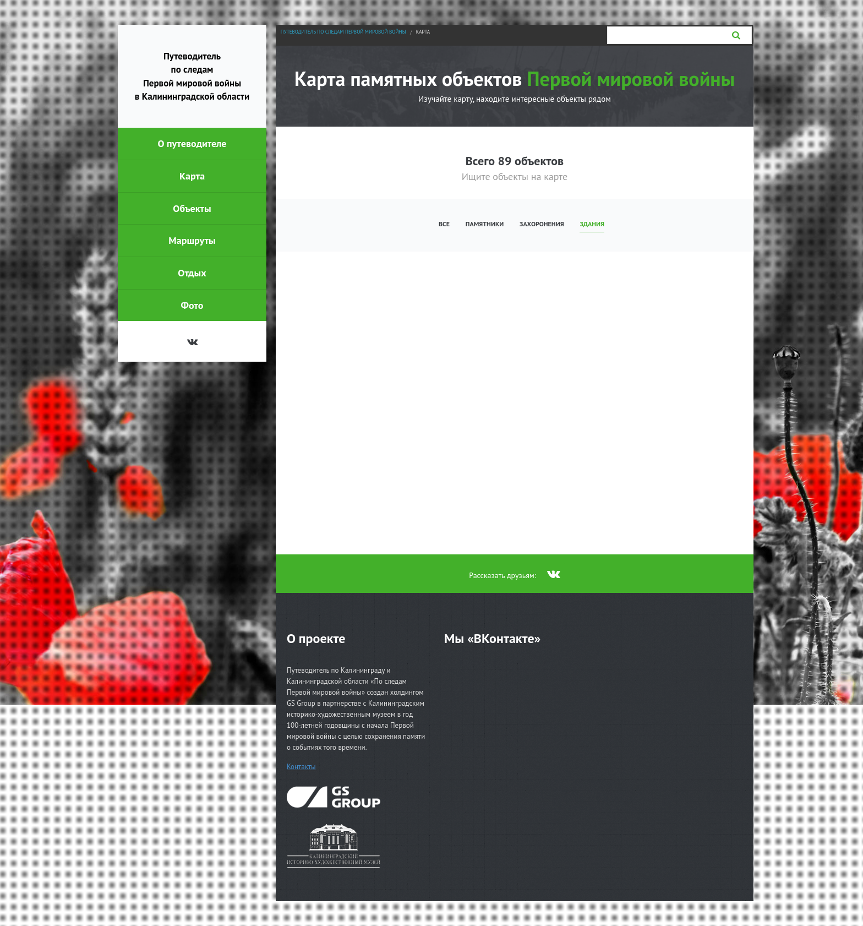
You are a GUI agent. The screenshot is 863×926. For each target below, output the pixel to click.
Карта (423, 32)
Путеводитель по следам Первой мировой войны (343, 32)
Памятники (485, 224)
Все (444, 224)
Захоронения (542, 224)
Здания (592, 224)
